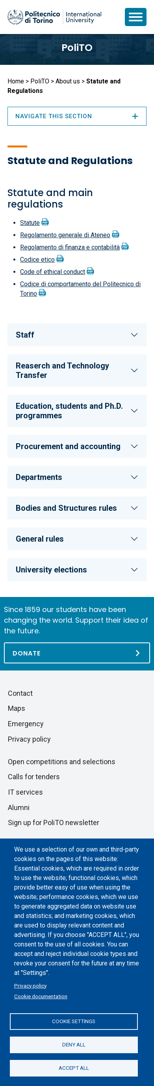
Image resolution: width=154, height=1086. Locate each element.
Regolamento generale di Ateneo (65, 235)
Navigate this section (77, 116)
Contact (20, 693)
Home (15, 81)
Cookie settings (73, 1021)
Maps (16, 708)
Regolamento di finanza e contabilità (70, 247)
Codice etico (37, 259)
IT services (25, 792)
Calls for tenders (34, 776)
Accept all (74, 1068)
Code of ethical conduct (52, 272)
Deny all (73, 1044)
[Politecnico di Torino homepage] (54, 17)
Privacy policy (30, 985)
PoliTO (77, 48)
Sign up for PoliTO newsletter (53, 822)
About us (68, 81)
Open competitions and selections (61, 761)
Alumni (19, 807)
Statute (30, 223)
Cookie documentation (40, 996)
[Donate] (77, 652)
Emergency (26, 724)
